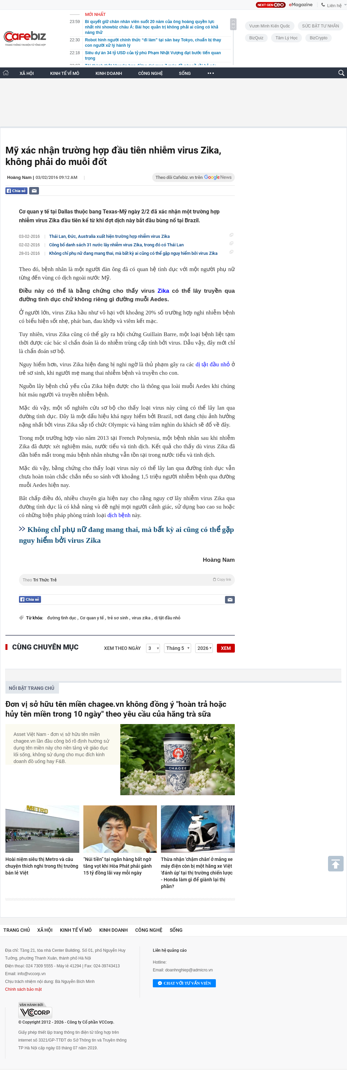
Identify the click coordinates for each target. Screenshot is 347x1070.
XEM (226, 648)
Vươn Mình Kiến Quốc (269, 26)
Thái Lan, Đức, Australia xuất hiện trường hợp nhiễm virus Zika (109, 236)
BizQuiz (256, 38)
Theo (127, 580)
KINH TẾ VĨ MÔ (64, 73)
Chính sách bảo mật (23, 989)
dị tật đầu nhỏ (213, 364)
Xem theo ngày (122, 648)
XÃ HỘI (27, 73)
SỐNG (185, 73)
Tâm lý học (286, 38)
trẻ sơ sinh (118, 617)
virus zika (141, 617)
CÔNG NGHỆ (150, 73)
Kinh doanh (113, 930)
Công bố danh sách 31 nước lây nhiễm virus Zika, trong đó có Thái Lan (116, 244)
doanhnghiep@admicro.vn (189, 970)
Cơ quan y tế (92, 617)
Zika (163, 291)
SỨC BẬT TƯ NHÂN (320, 26)
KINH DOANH (109, 73)
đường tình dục (62, 617)
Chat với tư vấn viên (184, 983)
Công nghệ (148, 930)
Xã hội (45, 930)
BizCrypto (318, 38)
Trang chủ (16, 930)
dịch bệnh (118, 515)
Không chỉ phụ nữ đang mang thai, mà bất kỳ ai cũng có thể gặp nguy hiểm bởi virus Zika (133, 253)
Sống (176, 930)
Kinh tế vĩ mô (76, 930)
